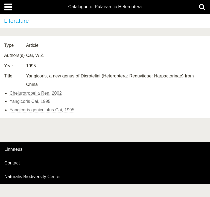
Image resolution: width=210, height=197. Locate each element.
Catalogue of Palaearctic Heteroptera (105, 7)
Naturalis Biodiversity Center (32, 177)
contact (12, 163)
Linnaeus (13, 149)
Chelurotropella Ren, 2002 (36, 93)
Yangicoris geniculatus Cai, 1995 (42, 110)
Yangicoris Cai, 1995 (30, 101)
